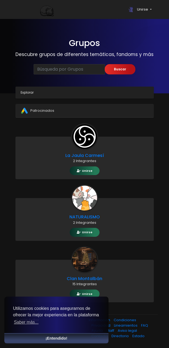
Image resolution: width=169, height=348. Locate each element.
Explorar (27, 92)
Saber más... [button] (26, 322)
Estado (138, 336)
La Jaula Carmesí (84, 155)
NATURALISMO (84, 217)
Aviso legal (127, 330)
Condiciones (125, 320)
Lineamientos (126, 325)
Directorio (120, 336)
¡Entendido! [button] (56, 338)
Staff (110, 330)
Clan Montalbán (84, 278)
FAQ (144, 325)
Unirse (85, 171)
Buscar (120, 69)
